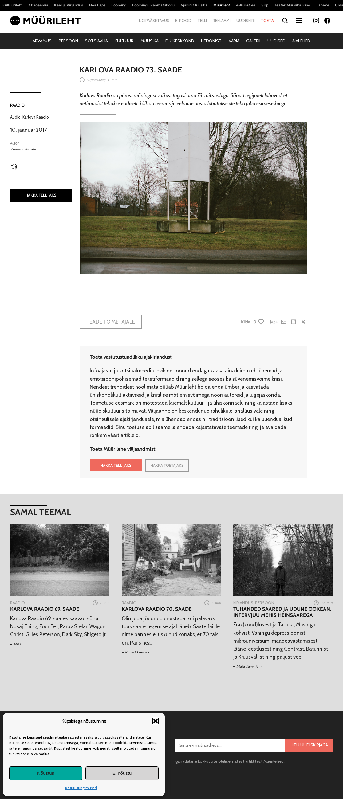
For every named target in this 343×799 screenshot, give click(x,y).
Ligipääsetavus (154, 20)
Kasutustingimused (81, 787)
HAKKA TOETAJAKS (167, 465)
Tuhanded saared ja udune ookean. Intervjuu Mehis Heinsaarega (282, 612)
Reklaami (222, 20)
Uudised (276, 41)
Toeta (267, 20)
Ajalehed (301, 41)
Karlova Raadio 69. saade (44, 609)
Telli (202, 20)
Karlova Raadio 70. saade (157, 609)
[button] (155, 721)
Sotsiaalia (96, 41)
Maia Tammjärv (249, 666)
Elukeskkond (179, 41)
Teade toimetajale (110, 322)
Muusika (149, 41)
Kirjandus (243, 602)
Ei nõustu (122, 773)
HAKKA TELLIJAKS (41, 195)
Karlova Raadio (35, 117)
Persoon (68, 41)
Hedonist (211, 41)
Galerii (253, 41)
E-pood (183, 20)
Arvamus (42, 41)
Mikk (18, 644)
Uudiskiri (245, 20)
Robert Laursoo (137, 652)
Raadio (17, 105)
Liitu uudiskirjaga (309, 745)
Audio (15, 117)
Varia (234, 41)
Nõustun (45, 773)
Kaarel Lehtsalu (23, 149)
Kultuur (124, 41)
